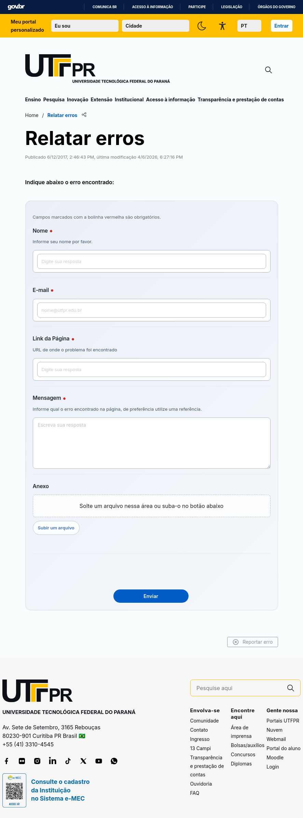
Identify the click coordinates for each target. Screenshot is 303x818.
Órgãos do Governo (276, 7)
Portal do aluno (283, 748)
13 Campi (200, 748)
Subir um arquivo (56, 527)
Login (272, 767)
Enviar (150, 596)
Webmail (276, 739)
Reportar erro (252, 642)
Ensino (33, 99)
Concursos (243, 754)
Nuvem (274, 730)
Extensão (101, 99)
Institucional (129, 99)
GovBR (16, 7)
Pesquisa (54, 99)
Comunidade (204, 721)
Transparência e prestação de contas (240, 99)
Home (32, 115)
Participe (197, 7)
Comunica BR (105, 7)
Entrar (281, 26)
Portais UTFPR (282, 721)
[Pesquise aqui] (238, 688)
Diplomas (241, 763)
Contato (199, 730)
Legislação (232, 7)
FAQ (194, 793)
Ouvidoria (201, 784)
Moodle (275, 757)
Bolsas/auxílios (247, 745)
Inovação (77, 99)
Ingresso (200, 739)
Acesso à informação (152, 7)
